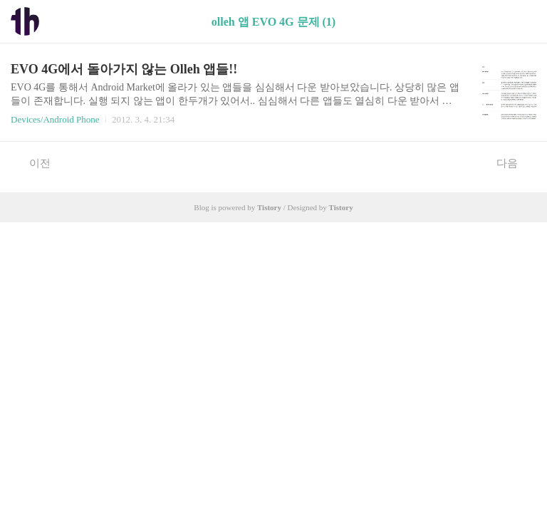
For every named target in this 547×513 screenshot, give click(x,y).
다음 (514, 162)
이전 (32, 162)
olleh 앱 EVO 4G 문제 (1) (273, 22)
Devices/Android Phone (55, 119)
